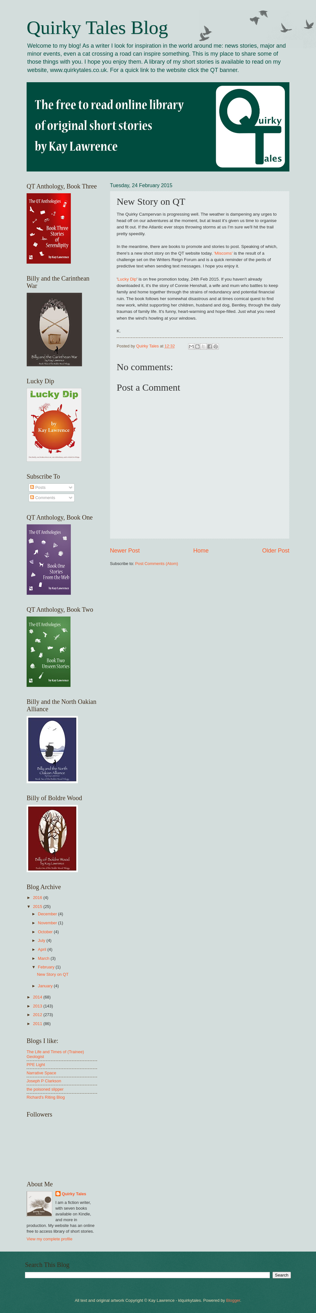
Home (201, 550)
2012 (38, 1014)
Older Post (275, 550)
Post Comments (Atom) (156, 563)
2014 (38, 997)
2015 (38, 906)
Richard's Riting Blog (46, 1097)
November (48, 922)
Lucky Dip (127, 279)
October (46, 931)
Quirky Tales (74, 1193)
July (42, 940)
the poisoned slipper (45, 1089)
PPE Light (36, 1064)
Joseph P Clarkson (44, 1080)
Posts (38, 487)
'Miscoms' (223, 253)
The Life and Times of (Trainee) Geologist (55, 1054)
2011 (38, 1023)
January (46, 985)
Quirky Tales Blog (97, 27)
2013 (38, 1006)
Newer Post (125, 550)
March (44, 958)
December (48, 913)
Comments (42, 497)
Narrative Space (41, 1072)
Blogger (233, 1300)
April (42, 949)
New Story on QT (53, 974)
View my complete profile (49, 1239)
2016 (38, 897)
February (46, 967)
